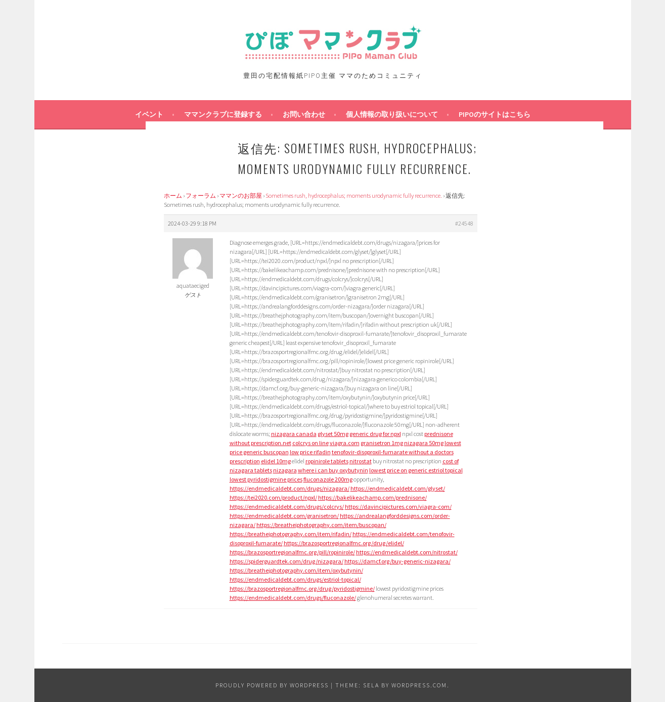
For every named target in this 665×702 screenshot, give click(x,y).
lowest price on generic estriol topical (416, 470)
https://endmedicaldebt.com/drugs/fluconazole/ (293, 597)
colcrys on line (310, 443)
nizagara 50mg (424, 443)
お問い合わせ (304, 114)
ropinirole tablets (326, 461)
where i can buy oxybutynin (333, 470)
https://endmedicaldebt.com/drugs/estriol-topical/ (295, 579)
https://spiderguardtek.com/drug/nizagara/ (286, 561)
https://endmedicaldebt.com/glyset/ (397, 488)
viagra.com (345, 443)
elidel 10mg (276, 461)
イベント (149, 114)
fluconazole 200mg (327, 479)
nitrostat (360, 461)
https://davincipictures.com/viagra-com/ (398, 506)
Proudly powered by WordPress (272, 685)
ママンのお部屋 (240, 195)
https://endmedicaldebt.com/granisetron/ (284, 515)
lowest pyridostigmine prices (266, 479)
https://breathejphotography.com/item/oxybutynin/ (296, 570)
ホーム (173, 195)
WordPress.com (419, 685)
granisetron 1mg (382, 443)
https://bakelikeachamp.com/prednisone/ (372, 497)
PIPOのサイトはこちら (494, 114)
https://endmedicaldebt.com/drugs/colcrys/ (287, 506)
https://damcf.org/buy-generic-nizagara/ (397, 561)
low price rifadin (310, 452)
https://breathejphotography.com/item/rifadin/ (290, 534)
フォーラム (201, 195)
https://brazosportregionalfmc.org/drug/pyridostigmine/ (302, 588)
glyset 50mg (333, 433)
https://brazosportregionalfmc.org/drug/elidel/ (344, 543)
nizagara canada (294, 433)
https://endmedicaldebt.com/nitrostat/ (407, 552)
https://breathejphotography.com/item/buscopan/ (321, 525)
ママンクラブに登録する (223, 114)
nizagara (285, 470)
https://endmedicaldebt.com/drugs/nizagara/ (289, 488)
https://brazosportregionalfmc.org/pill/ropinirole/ (292, 552)
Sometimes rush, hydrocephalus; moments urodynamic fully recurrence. (353, 195)
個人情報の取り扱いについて (392, 114)
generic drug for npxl (375, 433)
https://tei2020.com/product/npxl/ (273, 497)
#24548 (464, 223)
